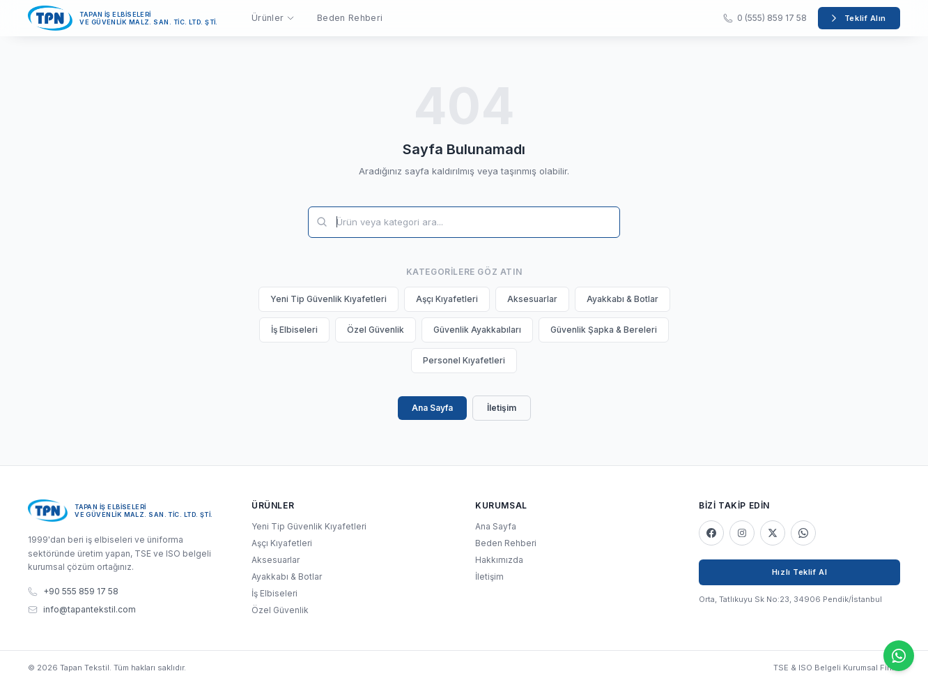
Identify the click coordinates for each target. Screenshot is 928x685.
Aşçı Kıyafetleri (447, 299)
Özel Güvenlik (375, 329)
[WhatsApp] (803, 532)
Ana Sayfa (432, 407)
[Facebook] (711, 532)
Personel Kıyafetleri (464, 360)
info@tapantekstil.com (82, 609)
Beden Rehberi (349, 18)
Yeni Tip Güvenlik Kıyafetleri (328, 299)
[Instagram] (742, 532)
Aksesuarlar (532, 299)
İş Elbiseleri (294, 329)
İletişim (501, 407)
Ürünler (273, 18)
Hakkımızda (499, 560)
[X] (772, 532)
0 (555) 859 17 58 (765, 18)
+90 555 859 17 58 (73, 591)
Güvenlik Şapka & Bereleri (603, 329)
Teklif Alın (857, 18)
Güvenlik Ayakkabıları (477, 329)
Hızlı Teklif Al (799, 572)
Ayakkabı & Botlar (622, 299)
